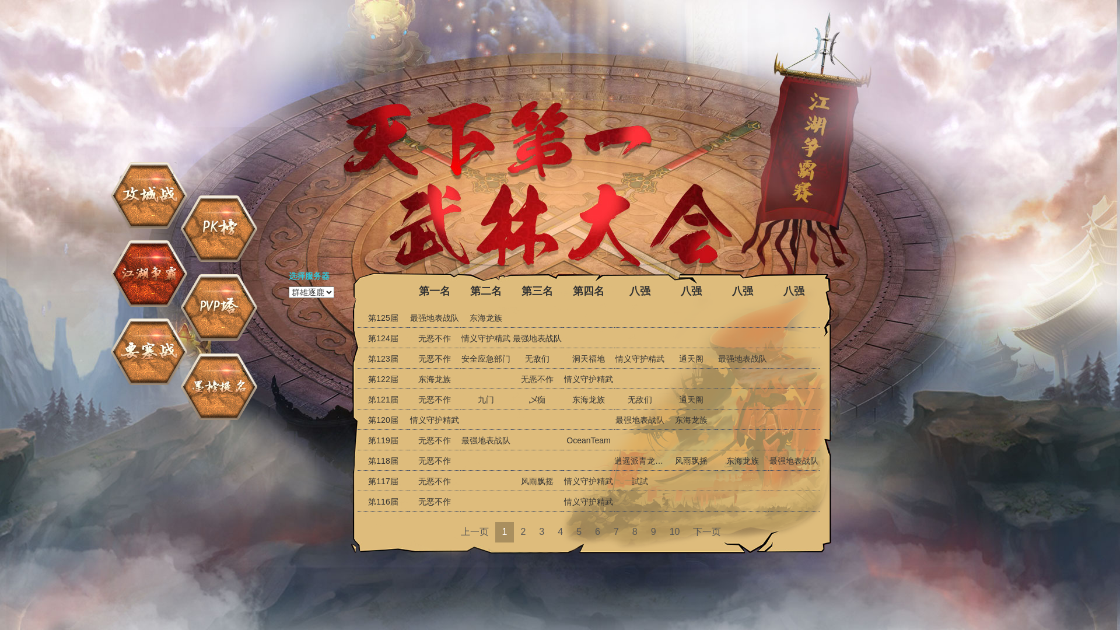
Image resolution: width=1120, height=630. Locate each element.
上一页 (475, 532)
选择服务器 (309, 276)
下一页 (707, 532)
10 (675, 532)
